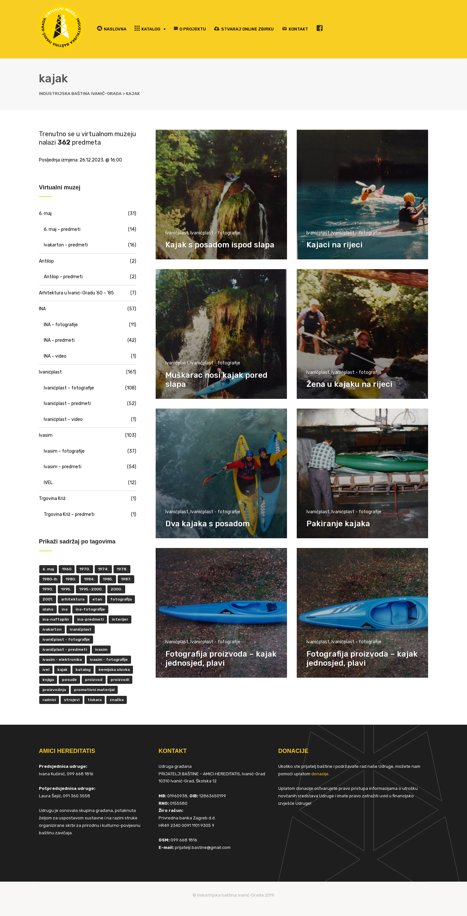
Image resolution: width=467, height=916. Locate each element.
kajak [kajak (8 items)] (62, 669)
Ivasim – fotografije (64, 451)
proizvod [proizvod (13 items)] (93, 679)
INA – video (55, 356)
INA (42, 309)
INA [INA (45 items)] (64, 609)
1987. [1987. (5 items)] (126, 579)
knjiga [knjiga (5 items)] (48, 679)
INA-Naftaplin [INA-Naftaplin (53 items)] (55, 619)
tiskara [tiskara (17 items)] (95, 699)
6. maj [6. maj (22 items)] (48, 569)
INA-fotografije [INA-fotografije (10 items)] (90, 609)
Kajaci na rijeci (334, 244)
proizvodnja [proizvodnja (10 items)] (54, 689)
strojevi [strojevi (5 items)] (71, 699)
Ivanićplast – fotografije (69, 388)
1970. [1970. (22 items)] (84, 569)
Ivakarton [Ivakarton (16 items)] (52, 629)
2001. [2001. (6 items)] (47, 599)
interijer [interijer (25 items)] (120, 619)
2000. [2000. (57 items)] (116, 589)
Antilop (46, 261)
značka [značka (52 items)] (117, 699)
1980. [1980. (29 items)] (71, 579)
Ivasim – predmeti (62, 467)
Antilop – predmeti (63, 277)
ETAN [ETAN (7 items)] (97, 599)
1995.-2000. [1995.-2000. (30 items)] (90, 589)
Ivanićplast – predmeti (67, 403)
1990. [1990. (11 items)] (47, 589)
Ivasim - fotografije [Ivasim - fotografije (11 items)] (109, 659)
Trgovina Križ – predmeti (69, 514)
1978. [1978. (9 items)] (122, 569)
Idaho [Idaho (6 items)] (48, 609)
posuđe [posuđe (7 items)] (69, 679)
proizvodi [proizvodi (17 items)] (120, 679)
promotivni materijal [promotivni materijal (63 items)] (94, 689)
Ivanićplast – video (63, 419)
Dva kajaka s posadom (207, 523)
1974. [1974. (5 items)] (103, 569)
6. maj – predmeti (62, 229)
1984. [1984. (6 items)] (89, 579)
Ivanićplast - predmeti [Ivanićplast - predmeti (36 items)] (64, 649)
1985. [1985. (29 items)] (108, 579)
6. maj (45, 213)
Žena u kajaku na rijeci (349, 384)
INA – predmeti (59, 340)
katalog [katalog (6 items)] (83, 669)
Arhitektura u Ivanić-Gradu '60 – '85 (76, 293)
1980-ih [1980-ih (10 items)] (49, 579)
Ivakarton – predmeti (66, 245)
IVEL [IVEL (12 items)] (45, 669)
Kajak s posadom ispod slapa (219, 244)
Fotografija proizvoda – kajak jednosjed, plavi (221, 658)
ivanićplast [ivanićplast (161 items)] (80, 629)
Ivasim (46, 435)
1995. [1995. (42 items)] (66, 589)
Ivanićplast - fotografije (215, 233)
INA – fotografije (61, 324)
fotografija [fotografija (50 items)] (121, 599)
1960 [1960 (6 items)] (66, 569)
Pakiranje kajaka (338, 523)
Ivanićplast (176, 233)
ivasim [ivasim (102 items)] (101, 649)
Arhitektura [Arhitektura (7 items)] (72, 599)
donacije (320, 773)
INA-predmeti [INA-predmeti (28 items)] (90, 619)
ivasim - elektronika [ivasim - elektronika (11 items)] (62, 659)
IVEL (48, 482)
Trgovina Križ (52, 498)
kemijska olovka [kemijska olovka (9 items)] (114, 669)
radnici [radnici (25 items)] (49, 699)
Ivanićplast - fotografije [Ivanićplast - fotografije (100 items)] (66, 639)
